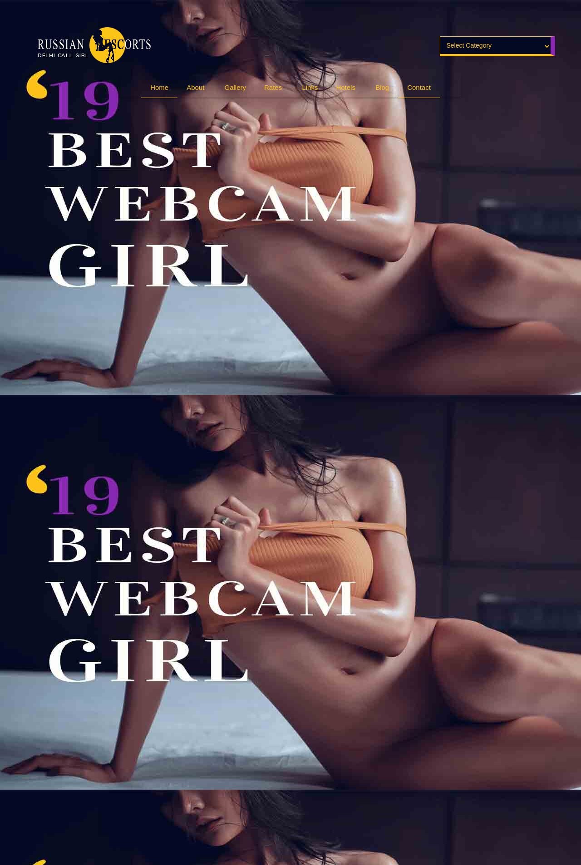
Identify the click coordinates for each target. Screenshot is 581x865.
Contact (419, 87)
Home (159, 87)
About (195, 87)
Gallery (235, 87)
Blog (382, 87)
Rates (273, 87)
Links (310, 87)
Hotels (345, 87)
